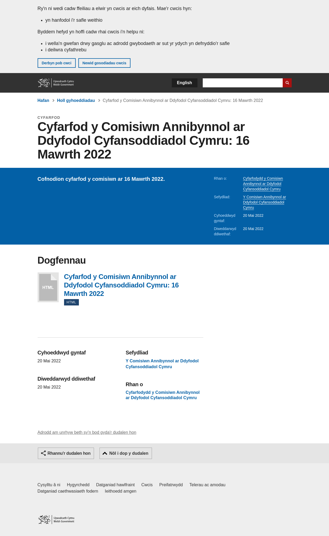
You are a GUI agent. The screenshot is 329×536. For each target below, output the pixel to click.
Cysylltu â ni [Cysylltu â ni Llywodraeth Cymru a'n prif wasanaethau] (49, 485)
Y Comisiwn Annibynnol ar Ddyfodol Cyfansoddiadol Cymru (264, 202)
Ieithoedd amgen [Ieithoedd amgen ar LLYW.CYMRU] (120, 491)
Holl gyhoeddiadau (76, 100)
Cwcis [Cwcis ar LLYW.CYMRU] (147, 485)
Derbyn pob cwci (56, 63)
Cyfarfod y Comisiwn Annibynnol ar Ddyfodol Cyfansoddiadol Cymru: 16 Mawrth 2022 (48, 287)
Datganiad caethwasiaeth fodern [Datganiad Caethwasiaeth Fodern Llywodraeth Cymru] (68, 491)
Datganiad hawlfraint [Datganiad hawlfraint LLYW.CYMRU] (115, 485)
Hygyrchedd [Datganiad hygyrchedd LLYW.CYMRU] (78, 485)
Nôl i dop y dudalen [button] (128, 453)
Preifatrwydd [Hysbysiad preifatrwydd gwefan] (171, 485)
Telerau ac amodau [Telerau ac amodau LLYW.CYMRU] (208, 485)
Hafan (43, 100)
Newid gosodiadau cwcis (105, 63)
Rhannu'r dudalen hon (69, 453)
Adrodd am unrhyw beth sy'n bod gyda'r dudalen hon (87, 432)
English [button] (184, 82)
